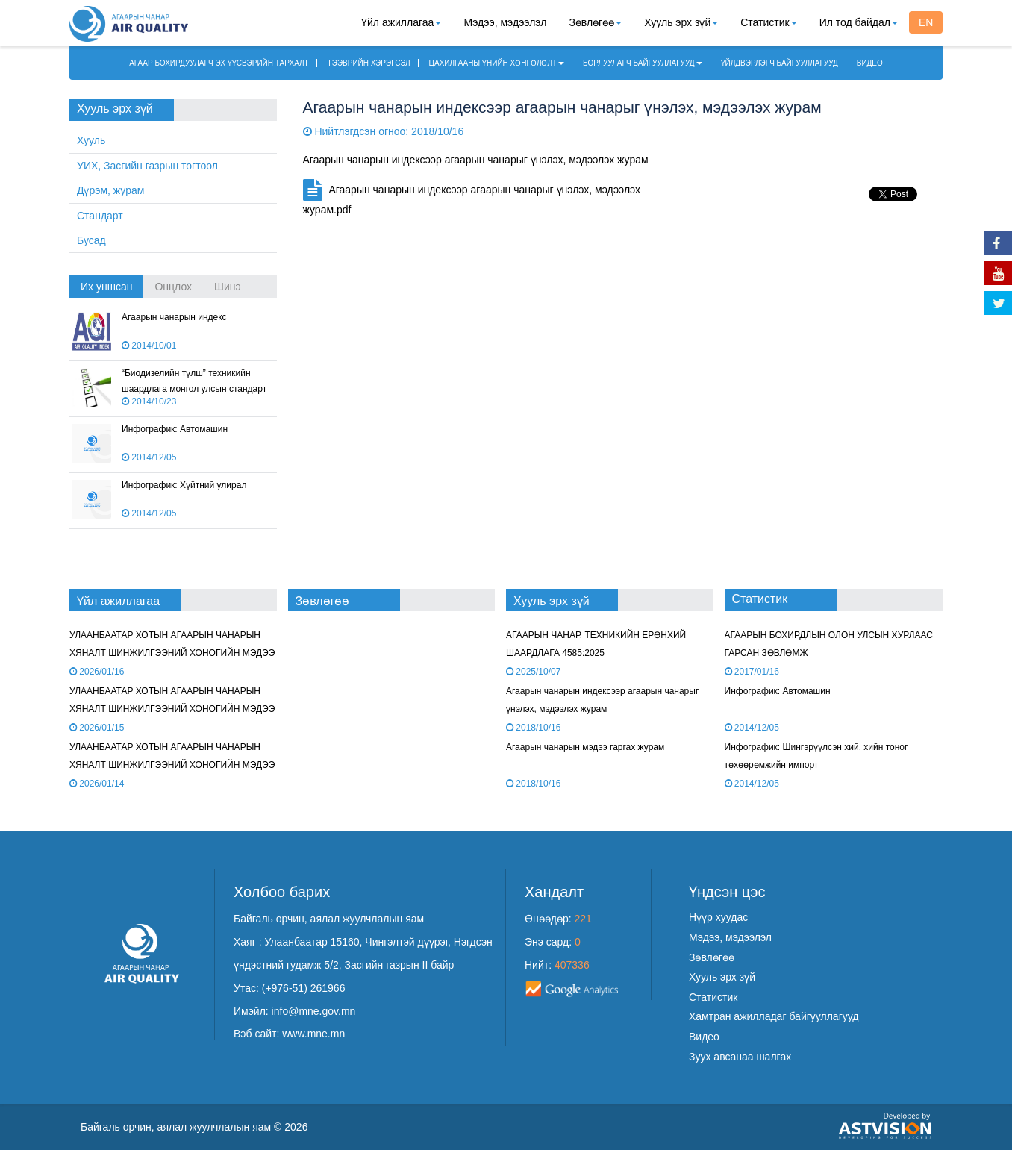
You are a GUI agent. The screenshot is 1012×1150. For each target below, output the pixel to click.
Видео (704, 1037)
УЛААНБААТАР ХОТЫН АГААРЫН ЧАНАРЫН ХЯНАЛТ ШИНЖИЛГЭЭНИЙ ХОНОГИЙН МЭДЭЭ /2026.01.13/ (172, 764)
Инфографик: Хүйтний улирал (184, 485)
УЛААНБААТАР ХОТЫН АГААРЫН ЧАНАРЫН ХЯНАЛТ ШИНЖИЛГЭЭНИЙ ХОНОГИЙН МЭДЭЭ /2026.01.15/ (172, 652)
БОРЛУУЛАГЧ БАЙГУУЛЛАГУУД (642, 63)
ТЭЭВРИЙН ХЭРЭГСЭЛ (369, 63)
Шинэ (227, 287)
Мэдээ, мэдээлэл (504, 22)
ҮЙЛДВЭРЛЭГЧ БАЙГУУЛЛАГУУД (779, 63)
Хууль (91, 140)
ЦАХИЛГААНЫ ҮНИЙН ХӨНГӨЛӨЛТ (497, 63)
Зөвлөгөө (595, 22)
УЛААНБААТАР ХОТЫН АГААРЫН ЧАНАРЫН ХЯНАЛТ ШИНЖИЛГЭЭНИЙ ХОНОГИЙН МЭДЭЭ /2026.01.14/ (172, 708)
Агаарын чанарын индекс (174, 317)
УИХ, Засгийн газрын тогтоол (147, 166)
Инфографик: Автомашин (175, 429)
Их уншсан (106, 287)
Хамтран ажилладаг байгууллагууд (773, 1016)
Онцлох (173, 287)
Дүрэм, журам (110, 190)
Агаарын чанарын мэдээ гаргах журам (585, 747)
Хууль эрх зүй (681, 22)
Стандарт (100, 216)
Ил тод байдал (858, 22)
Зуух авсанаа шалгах (740, 1057)
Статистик (768, 22)
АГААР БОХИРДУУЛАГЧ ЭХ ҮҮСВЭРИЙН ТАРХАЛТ (219, 63)
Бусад (91, 240)
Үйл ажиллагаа (401, 22)
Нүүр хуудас (718, 917)
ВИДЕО (870, 63)
